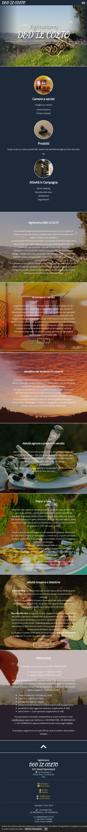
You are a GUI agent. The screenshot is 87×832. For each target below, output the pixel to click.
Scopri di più (43, 645)
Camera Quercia (44, 109)
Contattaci (43, 783)
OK (46, 829)
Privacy (43, 790)
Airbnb (70, 723)
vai (43, 340)
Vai (43, 153)
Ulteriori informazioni (33, 829)
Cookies (43, 792)
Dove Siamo (44, 785)
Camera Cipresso (43, 113)
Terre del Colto (51, 250)
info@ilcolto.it (18, 720)
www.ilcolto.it (44, 798)
